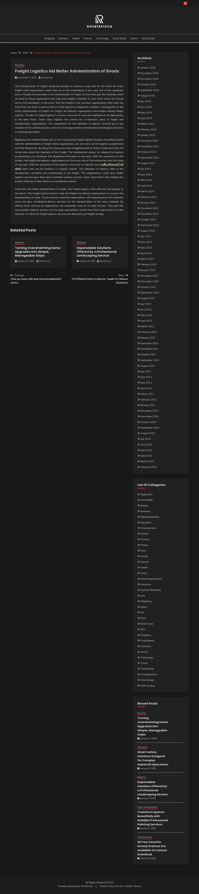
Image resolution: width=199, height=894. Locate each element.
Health (76, 38)
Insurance (145, 584)
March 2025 (147, 123)
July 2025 (145, 101)
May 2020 (146, 450)
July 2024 (145, 168)
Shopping (49, 38)
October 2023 (148, 219)
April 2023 (146, 253)
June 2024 (146, 174)
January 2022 (147, 337)
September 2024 (149, 157)
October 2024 (148, 151)
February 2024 (148, 196)
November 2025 (149, 78)
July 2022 (145, 303)
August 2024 (147, 163)
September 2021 (149, 360)
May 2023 (146, 247)
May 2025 (146, 112)
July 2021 (145, 371)
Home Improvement (151, 578)
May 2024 (146, 179)
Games (134, 38)
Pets (143, 618)
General (144, 561)
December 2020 (149, 410)
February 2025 (148, 129)
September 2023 (149, 225)
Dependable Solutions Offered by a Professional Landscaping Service (97, 252)
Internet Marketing (150, 589)
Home (143, 573)
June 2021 (146, 376)
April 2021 (146, 388)
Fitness (144, 544)
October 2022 (148, 287)
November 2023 (149, 213)
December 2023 (149, 208)
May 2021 (146, 382)
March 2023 (147, 258)
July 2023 (145, 236)
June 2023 (146, 241)
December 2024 (149, 140)
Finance (87, 38)
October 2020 (148, 422)
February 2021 (148, 399)
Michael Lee (47, 77)
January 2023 (147, 270)
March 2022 (147, 326)
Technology (102, 38)
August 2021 (147, 365)
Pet (142, 612)
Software (145, 646)
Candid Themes (132, 886)
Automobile (146, 499)
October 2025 (148, 84)
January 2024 (147, 202)
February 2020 (148, 466)
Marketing (145, 601)
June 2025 (146, 106)
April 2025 (146, 118)
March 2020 (147, 461)
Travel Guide (147, 668)
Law (142, 595)
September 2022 (149, 292)
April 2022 (146, 320)
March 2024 (147, 191)
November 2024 (149, 146)
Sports (144, 651)
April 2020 (146, 455)
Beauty (144, 505)
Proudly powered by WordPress (75, 886)
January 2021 (147, 405)
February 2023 (148, 264)
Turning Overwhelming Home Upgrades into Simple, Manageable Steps (38, 252)
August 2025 (147, 95)
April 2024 (146, 185)
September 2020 (149, 427)
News (143, 606)
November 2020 (149, 416)
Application (146, 494)
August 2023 (147, 230)
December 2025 (149, 73)
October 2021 (148, 354)
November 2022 (149, 281)
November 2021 (149, 348)
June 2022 (146, 309)
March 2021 (147, 393)
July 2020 (145, 438)
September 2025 (149, 90)
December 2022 (149, 275)
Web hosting (147, 685)
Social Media (119, 38)
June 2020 (146, 444)
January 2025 (147, 135)
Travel (143, 662)
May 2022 (146, 315)
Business (63, 38)
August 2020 (147, 433)
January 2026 (147, 67)
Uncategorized (148, 674)
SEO (142, 629)
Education (145, 522)
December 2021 (149, 343)
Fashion (144, 533)
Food (143, 550)
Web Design (147, 679)
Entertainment (148, 527)
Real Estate (148, 38)
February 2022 (148, 331)
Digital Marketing (149, 516)
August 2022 (147, 298)
